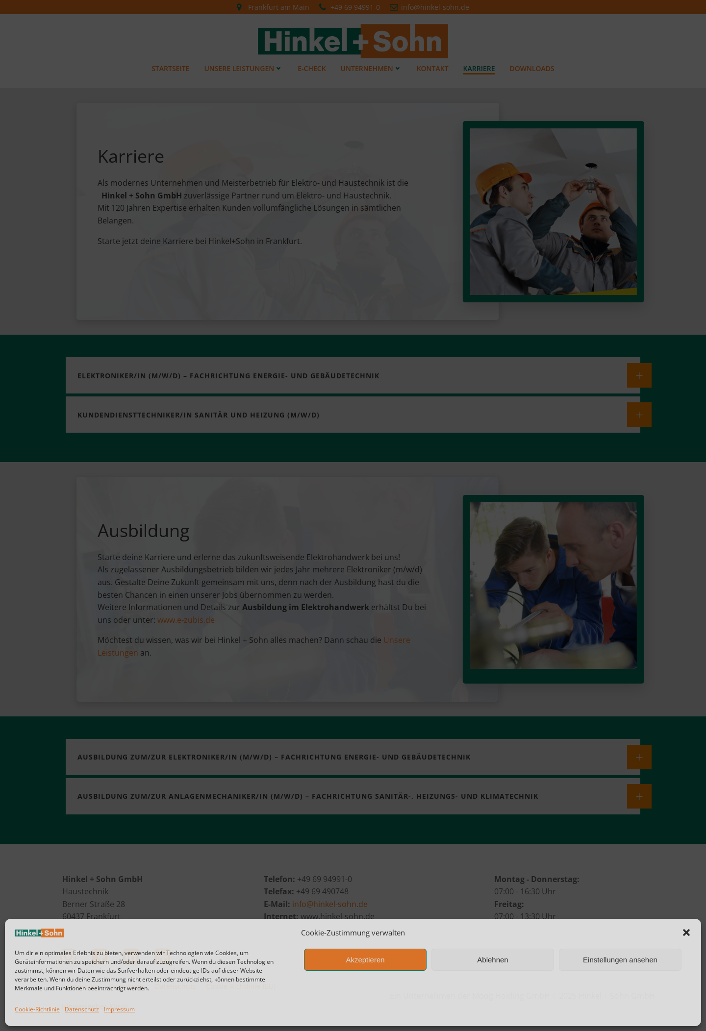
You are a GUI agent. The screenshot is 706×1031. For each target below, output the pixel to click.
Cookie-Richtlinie (37, 1009)
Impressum (119, 1009)
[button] (686, 932)
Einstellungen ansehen (620, 960)
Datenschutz (82, 1009)
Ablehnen (492, 960)
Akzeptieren (365, 960)
